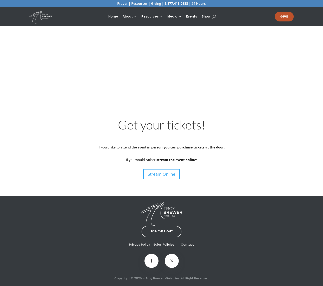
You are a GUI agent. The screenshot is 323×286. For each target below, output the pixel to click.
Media (172, 17)
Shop (206, 17)
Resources (150, 17)
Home (113, 17)
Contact (187, 244)
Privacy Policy (139, 244)
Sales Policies (163, 244)
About (128, 17)
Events (191, 17)
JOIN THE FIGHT (161, 231)
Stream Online (161, 174)
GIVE (284, 16)
